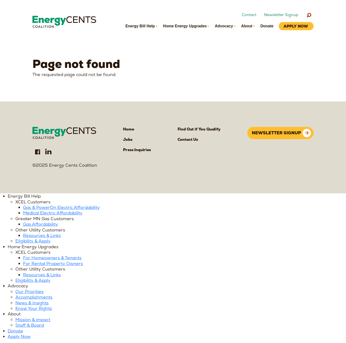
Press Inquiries (137, 150)
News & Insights (32, 303)
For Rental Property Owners (53, 263)
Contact (249, 14)
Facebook (37, 152)
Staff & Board (29, 325)
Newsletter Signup (281, 14)
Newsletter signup (276, 133)
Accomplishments (33, 297)
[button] (141, 26)
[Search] (309, 15)
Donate (15, 331)
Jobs (127, 139)
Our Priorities (29, 291)
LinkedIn (48, 152)
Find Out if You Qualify (199, 129)
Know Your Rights (33, 308)
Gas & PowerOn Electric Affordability (61, 207)
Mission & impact (32, 319)
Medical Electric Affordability (52, 213)
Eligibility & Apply (32, 241)
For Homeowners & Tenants (52, 257)
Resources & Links (42, 235)
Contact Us (188, 139)
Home (128, 129)
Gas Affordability (40, 224)
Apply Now (19, 336)
